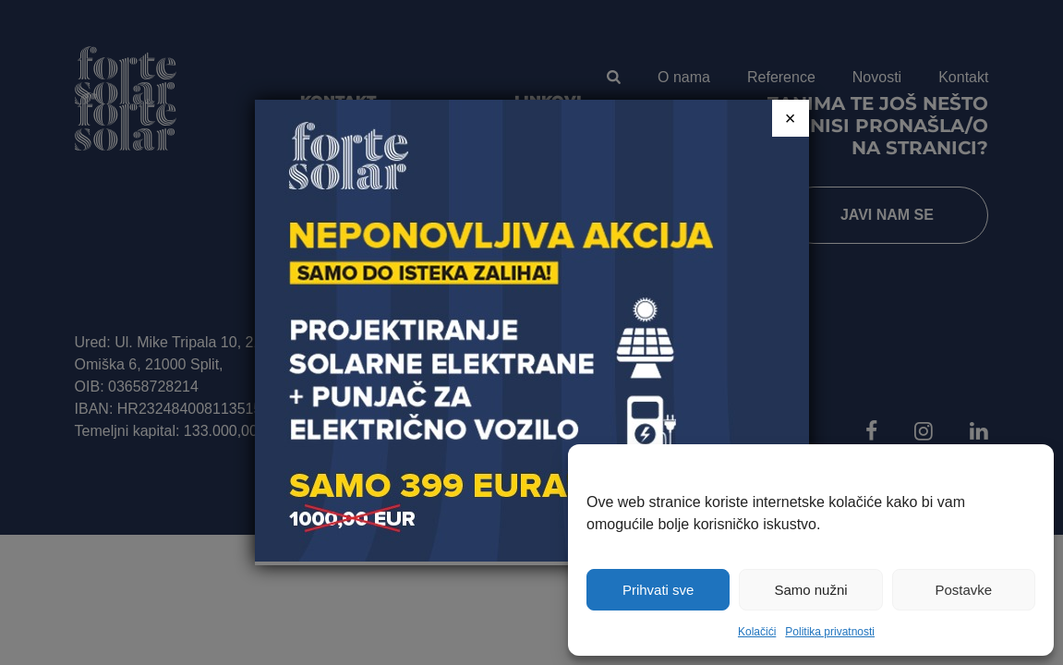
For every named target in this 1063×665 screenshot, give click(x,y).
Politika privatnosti (830, 631)
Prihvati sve (658, 590)
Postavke (963, 590)
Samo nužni (810, 590)
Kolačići (757, 631)
